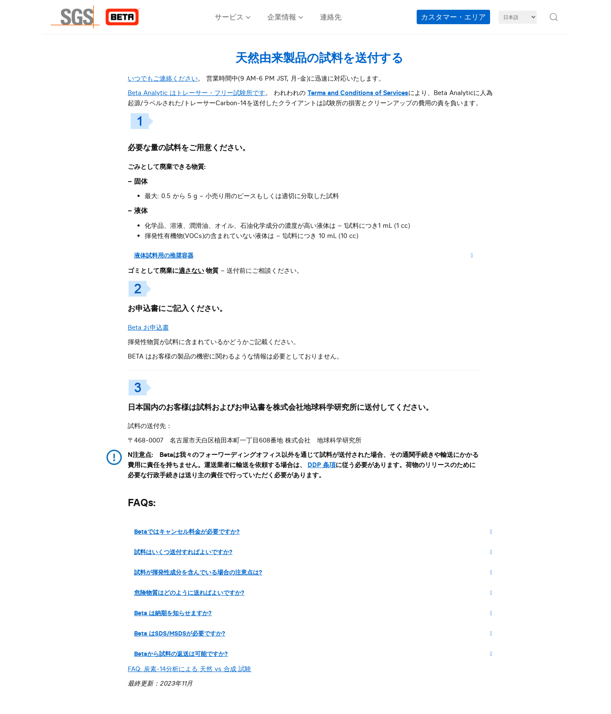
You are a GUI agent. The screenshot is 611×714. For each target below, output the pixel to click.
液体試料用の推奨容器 (306, 255)
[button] (553, 17)
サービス (229, 16)
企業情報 (281, 16)
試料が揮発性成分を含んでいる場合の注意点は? (316, 572)
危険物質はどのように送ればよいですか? (316, 592)
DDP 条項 (322, 465)
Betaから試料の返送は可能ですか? (316, 654)
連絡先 (331, 16)
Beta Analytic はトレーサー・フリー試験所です (196, 93)
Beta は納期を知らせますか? (316, 613)
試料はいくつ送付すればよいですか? (316, 552)
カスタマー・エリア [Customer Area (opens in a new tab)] (453, 16)
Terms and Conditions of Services (358, 93)
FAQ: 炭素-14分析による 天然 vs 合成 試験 (189, 669)
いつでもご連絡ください (163, 78)
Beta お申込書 (148, 327)
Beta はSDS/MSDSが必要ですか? (316, 633)
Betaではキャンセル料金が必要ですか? (316, 531)
